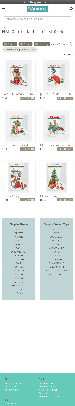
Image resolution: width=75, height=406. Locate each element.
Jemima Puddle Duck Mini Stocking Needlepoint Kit (56, 94)
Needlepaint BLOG (13, 403)
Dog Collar (56, 236)
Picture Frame (56, 274)
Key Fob (56, 251)
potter (27, 44)
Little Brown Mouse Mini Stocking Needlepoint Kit (18, 94)
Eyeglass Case (56, 266)
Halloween (18, 285)
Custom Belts (11, 386)
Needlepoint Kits (46, 383)
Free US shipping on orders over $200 (37, 2)
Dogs (19, 248)
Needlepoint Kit (27, 98)
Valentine (18, 270)
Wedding (19, 259)
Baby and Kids (19, 251)
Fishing (18, 278)
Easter (18, 289)
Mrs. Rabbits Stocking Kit (11, 196)
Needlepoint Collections (50, 396)
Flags (18, 240)
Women (18, 236)
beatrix (11, 44)
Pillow (56, 229)
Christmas (18, 229)
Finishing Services (47, 393)
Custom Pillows (12, 389)
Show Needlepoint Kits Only (20, 49)
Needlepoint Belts (47, 386)
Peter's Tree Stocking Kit (49, 196)
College (18, 255)
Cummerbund (56, 263)
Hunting (18, 266)
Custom (18, 274)
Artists (18, 281)
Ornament (56, 255)
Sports (19, 244)
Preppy (19, 233)
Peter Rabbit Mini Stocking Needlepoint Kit (56, 145)
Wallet (56, 240)
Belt (56, 233)
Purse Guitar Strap (56, 270)
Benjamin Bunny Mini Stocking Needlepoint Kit (18, 145)
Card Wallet (56, 248)
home (4, 28)
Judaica (18, 293)
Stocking (43, 44)
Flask (56, 244)
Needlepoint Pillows (48, 389)
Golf (18, 263)
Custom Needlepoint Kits (16, 383)
